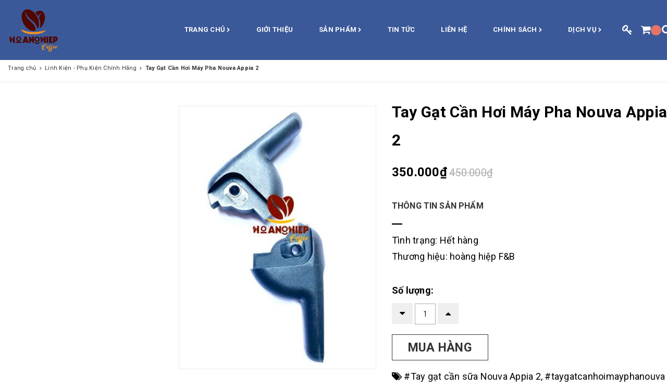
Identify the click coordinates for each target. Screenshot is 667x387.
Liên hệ (454, 29)
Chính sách (517, 30)
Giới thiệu (274, 29)
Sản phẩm (340, 30)
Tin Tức (401, 29)
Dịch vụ (584, 30)
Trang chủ (207, 30)
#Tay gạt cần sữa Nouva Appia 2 (472, 376)
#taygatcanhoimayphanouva (605, 376)
